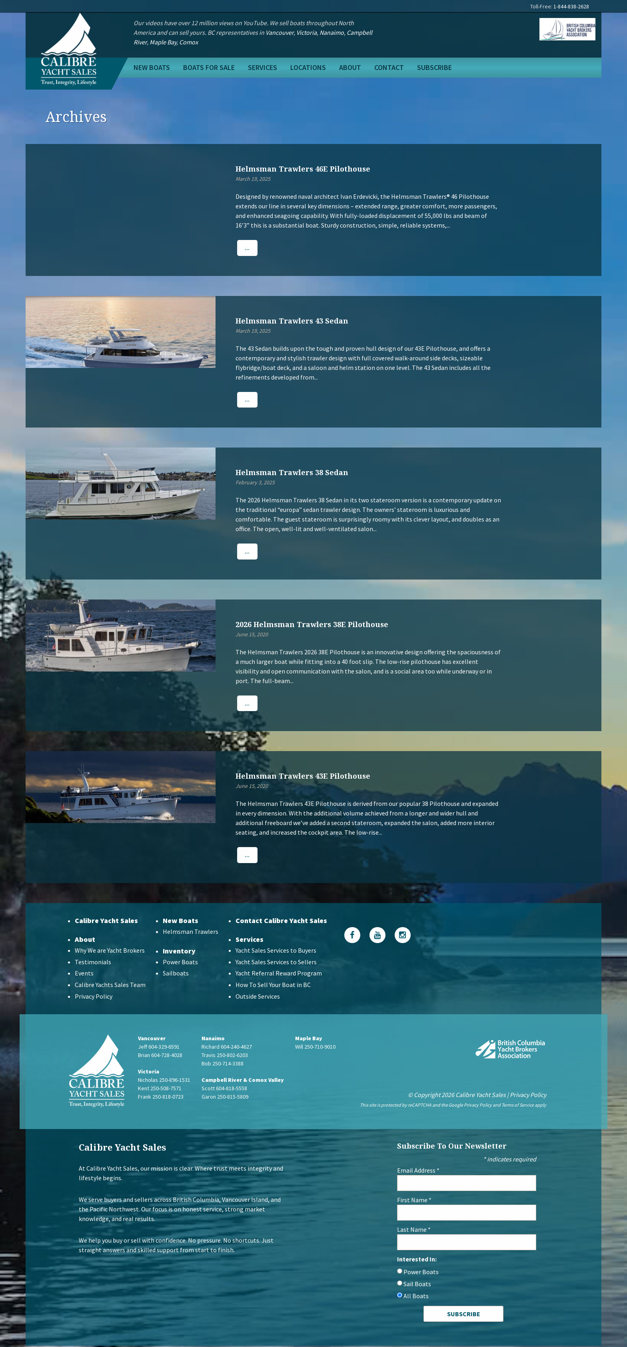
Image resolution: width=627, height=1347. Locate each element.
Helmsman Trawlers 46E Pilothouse (303, 169)
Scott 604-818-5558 (224, 1089)
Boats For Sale (209, 67)
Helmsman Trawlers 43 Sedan (292, 321)
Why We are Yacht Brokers (110, 951)
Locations (308, 67)
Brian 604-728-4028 (160, 1055)
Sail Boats (417, 1285)
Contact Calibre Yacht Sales (281, 921)
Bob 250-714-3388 (223, 1064)
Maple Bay (163, 42)
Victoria (306, 32)
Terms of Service (517, 1106)
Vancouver (280, 32)
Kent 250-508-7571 (160, 1089)
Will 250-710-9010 (315, 1047)
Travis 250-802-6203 (225, 1055)
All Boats (416, 1297)
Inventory (179, 951)
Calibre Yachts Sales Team (110, 985)
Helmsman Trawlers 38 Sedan (292, 473)
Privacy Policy (93, 997)
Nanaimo (331, 32)
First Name (414, 1201)
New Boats (152, 67)
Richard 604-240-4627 (227, 1047)
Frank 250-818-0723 (161, 1097)
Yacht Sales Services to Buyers (276, 951)
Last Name (414, 1231)
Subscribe (434, 67)
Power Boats (180, 963)
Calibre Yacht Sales (106, 921)
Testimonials (93, 963)
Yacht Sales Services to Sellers (276, 963)
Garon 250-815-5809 (225, 1097)
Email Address (418, 1171)
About (350, 67)
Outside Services (258, 997)
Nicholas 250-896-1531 (164, 1080)
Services (262, 67)
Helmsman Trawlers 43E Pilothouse (303, 776)
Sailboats (176, 974)
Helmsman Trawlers (190, 932)
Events (84, 974)
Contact (389, 67)
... (247, 248)
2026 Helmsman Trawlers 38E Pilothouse (312, 625)
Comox (188, 42)
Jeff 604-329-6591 (159, 1047)
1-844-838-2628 (571, 6)
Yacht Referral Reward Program (279, 974)
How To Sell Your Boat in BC (273, 985)
